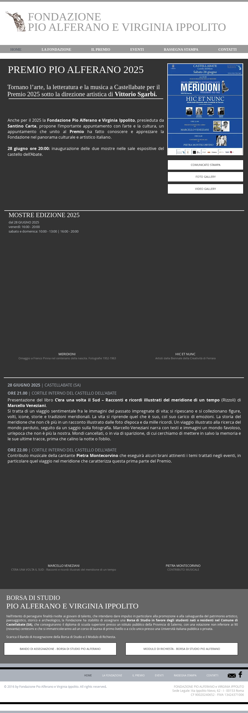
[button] (56, 50)
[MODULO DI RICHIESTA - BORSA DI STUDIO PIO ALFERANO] (182, 649)
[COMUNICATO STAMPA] (205, 165)
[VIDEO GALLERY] (205, 189)
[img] (63, 531)
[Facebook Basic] (240, 674)
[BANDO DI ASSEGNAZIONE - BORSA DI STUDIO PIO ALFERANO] (60, 649)
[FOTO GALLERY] (205, 177)
